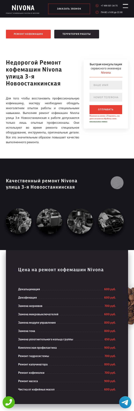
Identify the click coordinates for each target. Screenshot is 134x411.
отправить (105, 109)
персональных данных (98, 121)
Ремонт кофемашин (28, 34)
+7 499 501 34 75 (106, 5)
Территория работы (76, 34)
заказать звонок (67, 9)
